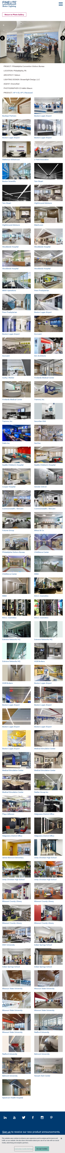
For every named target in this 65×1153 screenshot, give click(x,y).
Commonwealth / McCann (12, 508)
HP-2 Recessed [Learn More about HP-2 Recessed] (26, 92)
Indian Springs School (43, 944)
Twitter (24, 1117)
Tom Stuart (38, 181)
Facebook (33, 1117)
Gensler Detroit (40, 486)
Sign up (6, 1131)
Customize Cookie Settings (23, 1149)
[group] (32, 57)
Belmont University (42, 1053)
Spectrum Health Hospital (12, 1097)
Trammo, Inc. (39, 399)
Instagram (42, 1117)
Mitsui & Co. (39, 530)
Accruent (38, 334)
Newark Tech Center (42, 1075)
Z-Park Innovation (41, 159)
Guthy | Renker (8, 377)
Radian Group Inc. (41, 792)
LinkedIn (5, 1117)
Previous (2, 38)
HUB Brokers (39, 661)
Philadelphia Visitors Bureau (13, 552)
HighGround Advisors (43, 203)
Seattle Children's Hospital (12, 464)
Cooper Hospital (8, 486)
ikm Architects (40, 355)
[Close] (61, 1138)
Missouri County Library (12, 901)
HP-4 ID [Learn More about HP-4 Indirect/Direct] (16, 92)
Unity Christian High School (45, 857)
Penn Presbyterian (41, 290)
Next (62, 38)
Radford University (41, 1032)
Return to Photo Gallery (14, 14)
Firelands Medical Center (44, 377)
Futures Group (8, 530)
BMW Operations (9, 290)
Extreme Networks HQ (11, 639)
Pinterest (51, 1117)
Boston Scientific (9, 181)
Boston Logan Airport (43, 115)
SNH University (8, 944)
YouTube (14, 1117)
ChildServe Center (41, 552)
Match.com (38, 224)
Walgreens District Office (44, 813)
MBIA (36, 574)
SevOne (37, 443)
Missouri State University (12, 988)
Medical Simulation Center (44, 748)
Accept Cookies (42, 1149)
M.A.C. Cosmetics (41, 595)
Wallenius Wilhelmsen (11, 159)
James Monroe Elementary (13, 857)
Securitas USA (40, 421)
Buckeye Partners (9, 115)
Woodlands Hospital (10, 246)
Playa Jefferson (8, 813)
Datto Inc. (6, 443)
